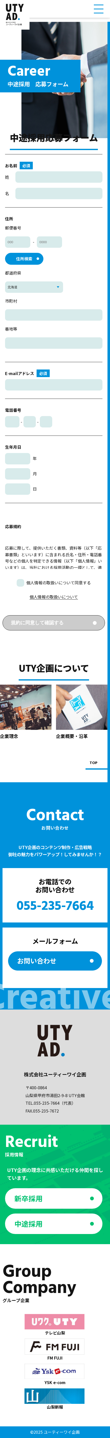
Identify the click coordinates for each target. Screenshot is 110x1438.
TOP (93, 763)
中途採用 (28, 1224)
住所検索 (24, 259)
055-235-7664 (55, 906)
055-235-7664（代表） (55, 1103)
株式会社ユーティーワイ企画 (55, 1074)
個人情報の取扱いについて (54, 597)
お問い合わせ (37, 960)
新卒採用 (28, 1198)
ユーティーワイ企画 (62, 1432)
